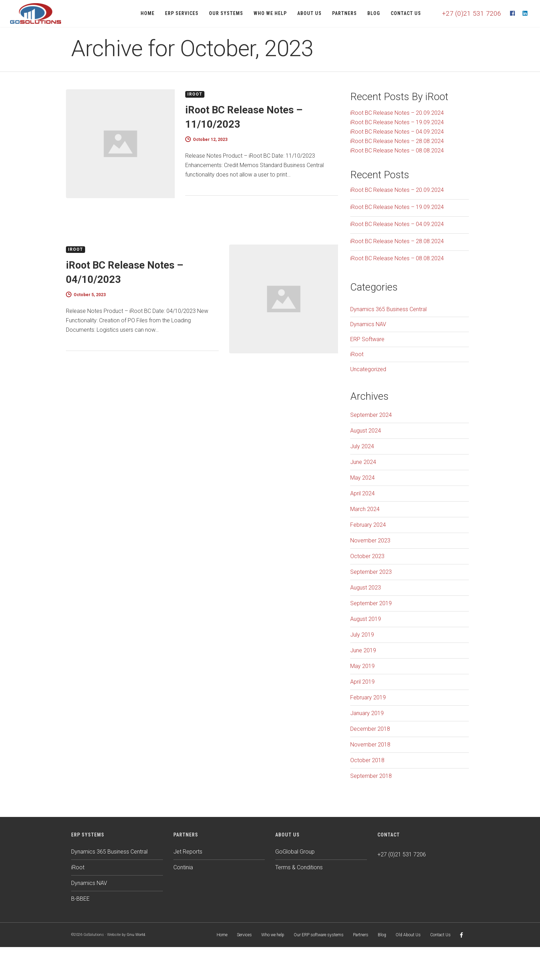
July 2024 (362, 446)
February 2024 (368, 524)
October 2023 (367, 556)
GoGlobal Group (295, 851)
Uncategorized (368, 369)
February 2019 (368, 697)
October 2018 (367, 760)
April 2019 (362, 681)
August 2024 (365, 430)
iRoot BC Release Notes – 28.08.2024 (397, 141)
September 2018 (371, 776)
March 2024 (365, 509)
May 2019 (362, 666)
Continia (183, 867)
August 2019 (365, 619)
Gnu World (136, 934)
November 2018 (370, 744)
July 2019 (362, 634)
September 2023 (371, 572)
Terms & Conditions (299, 867)
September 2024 (371, 415)
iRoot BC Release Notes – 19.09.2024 (397, 122)
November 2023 (370, 540)
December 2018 (370, 729)
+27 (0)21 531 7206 (471, 13)
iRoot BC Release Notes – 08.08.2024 (397, 150)
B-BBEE (80, 898)
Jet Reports (187, 851)
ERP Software (367, 339)
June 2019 (363, 650)
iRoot (194, 94)
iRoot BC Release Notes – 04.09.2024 (397, 131)
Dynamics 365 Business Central (388, 309)
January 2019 (367, 713)
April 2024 (362, 493)
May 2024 (362, 477)
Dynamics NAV (368, 324)
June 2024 (363, 462)
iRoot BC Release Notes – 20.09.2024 (397, 113)
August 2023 (365, 587)
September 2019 (371, 603)
